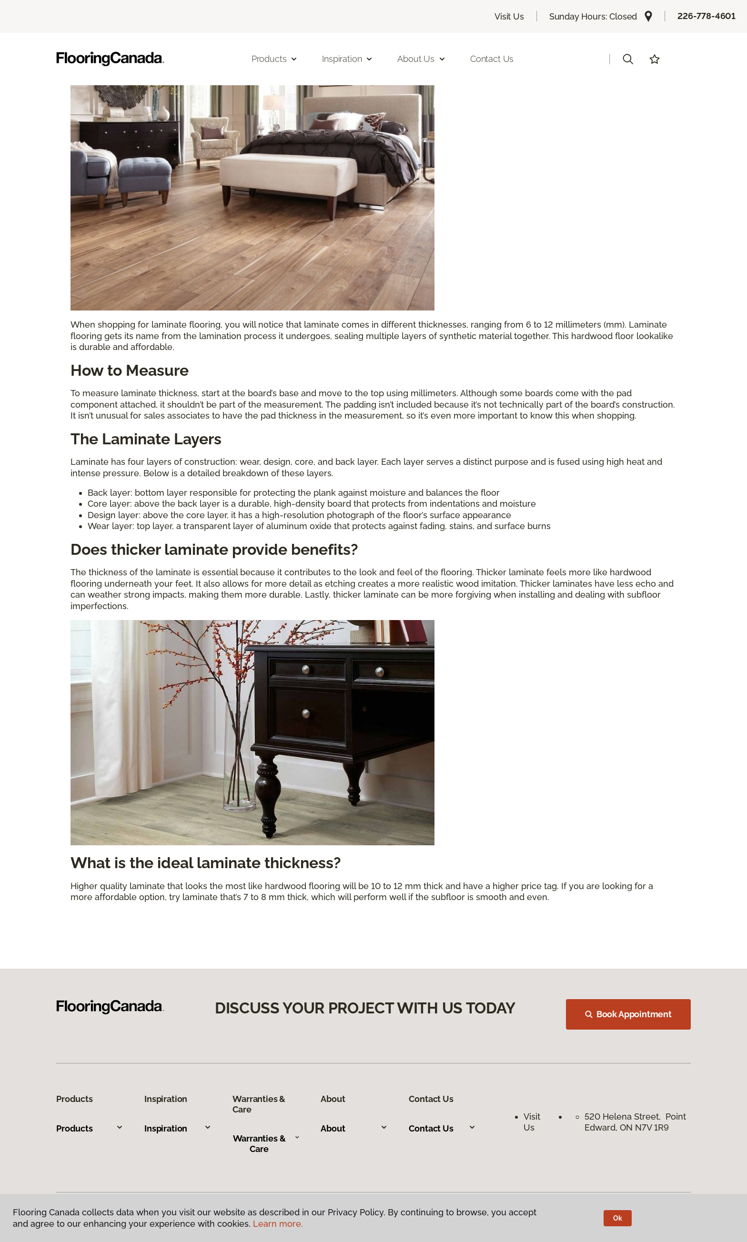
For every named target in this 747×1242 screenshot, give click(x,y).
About (354, 1128)
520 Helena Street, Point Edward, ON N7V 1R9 (635, 1122)
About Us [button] (421, 59)
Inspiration (178, 1128)
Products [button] (275, 59)
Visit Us (509, 16)
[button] (627, 59)
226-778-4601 (706, 16)
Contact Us (492, 59)
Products (89, 1128)
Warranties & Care (266, 1143)
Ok (617, 1218)
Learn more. (278, 1224)
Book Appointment (628, 1014)
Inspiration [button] (347, 59)
